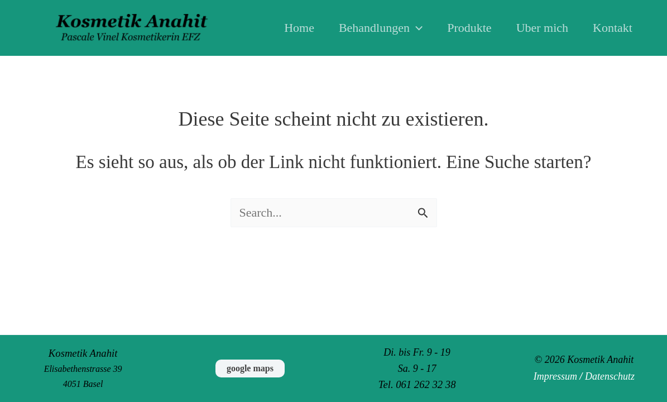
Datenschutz (610, 376)
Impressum (555, 376)
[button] (416, 28)
